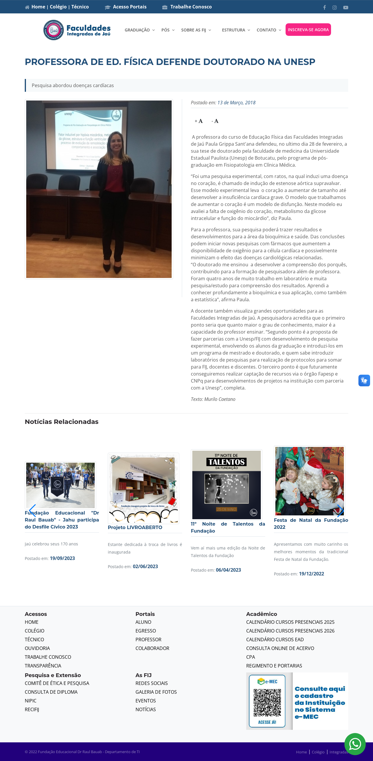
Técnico (80, 6)
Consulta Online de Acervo (280, 648)
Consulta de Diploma (51, 692)
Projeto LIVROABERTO (135, 527)
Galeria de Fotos (156, 692)
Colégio (58, 6)
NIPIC (30, 700)
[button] (340, 510)
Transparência (43, 666)
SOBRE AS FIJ (193, 30)
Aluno (143, 622)
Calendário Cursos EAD (275, 639)
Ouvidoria (37, 648)
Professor (148, 639)
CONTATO (266, 30)
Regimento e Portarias (274, 666)
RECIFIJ (32, 709)
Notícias (146, 709)
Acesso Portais (126, 6)
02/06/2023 (145, 566)
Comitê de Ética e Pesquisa (57, 683)
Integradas (339, 752)
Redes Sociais (152, 683)
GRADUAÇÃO (137, 30)
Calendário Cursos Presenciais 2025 (290, 622)
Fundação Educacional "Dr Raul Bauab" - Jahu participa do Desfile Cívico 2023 (62, 520)
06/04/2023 (228, 570)
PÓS (165, 30)
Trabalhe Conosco (187, 6)
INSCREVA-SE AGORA (308, 29)
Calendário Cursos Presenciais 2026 (290, 631)
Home (38, 6)
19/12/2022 (311, 573)
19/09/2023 (62, 558)
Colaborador (152, 648)
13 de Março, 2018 (236, 102)
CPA (250, 657)
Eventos (146, 700)
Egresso (146, 631)
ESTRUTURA (233, 30)
